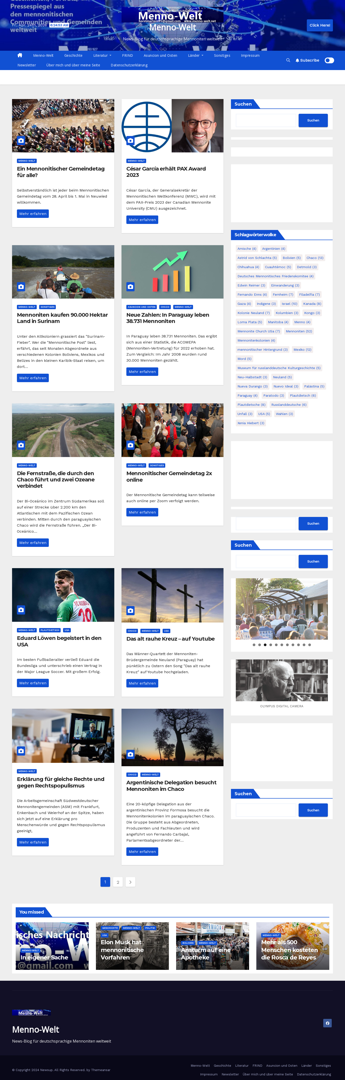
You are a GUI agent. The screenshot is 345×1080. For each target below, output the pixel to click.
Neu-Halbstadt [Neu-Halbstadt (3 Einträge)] (252, 377)
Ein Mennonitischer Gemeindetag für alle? (61, 171)
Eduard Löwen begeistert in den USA (59, 641)
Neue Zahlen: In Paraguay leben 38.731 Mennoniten (167, 318)
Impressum (250, 55)
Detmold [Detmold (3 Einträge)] (307, 267)
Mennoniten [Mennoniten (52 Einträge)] (299, 331)
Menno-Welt (172, 27)
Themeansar (100, 1070)
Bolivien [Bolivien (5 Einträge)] (292, 258)
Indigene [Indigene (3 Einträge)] (266, 304)
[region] (282, 609)
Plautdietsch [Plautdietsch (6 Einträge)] (303, 395)
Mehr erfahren (32, 213)
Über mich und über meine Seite (73, 65)
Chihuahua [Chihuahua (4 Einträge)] (248, 267)
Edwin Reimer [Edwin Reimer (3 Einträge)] (251, 285)
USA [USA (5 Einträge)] (264, 414)
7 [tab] (287, 645)
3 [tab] (265, 645)
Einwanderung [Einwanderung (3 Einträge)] (285, 285)
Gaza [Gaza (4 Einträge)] (244, 304)
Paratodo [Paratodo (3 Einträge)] (273, 395)
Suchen (243, 104)
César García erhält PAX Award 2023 (166, 171)
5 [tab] (276, 645)
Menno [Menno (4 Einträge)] (302, 322)
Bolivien (188, 943)
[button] (288, 60)
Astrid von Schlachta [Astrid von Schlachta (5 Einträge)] (257, 258)
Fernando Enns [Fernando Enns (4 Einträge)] (252, 294)
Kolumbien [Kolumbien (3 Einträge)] (287, 313)
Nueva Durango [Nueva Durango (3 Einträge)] (252, 386)
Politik (150, 928)
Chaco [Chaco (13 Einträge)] (315, 258)
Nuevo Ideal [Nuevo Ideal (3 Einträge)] (285, 386)
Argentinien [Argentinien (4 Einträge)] (273, 248)
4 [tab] (270, 645)
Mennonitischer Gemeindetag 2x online (169, 476)
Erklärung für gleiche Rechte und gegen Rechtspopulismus (60, 782)
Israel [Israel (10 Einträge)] (289, 304)
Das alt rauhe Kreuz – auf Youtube (170, 639)
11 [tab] (310, 645)
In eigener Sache (44, 957)
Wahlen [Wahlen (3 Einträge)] (284, 414)
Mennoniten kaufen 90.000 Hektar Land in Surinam (62, 318)
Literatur (102, 55)
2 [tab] (259, 645)
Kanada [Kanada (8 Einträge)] (312, 304)
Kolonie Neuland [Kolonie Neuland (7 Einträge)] (253, 313)
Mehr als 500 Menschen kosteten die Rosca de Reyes (289, 950)
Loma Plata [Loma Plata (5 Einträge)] (249, 322)
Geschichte (73, 55)
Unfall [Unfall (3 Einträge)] (244, 414)
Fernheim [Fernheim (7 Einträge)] (283, 294)
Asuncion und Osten (160, 55)
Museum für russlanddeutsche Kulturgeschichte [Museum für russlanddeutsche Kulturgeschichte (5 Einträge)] (279, 368)
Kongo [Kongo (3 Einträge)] (312, 313)
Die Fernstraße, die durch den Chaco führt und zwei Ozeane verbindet (55, 479)
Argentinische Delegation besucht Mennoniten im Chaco (171, 785)
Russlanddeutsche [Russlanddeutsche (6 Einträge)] (289, 405)
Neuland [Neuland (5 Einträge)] (282, 377)
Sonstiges (222, 55)
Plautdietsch (50, 630)
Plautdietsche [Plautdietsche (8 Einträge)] (251, 405)
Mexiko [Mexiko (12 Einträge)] (302, 349)
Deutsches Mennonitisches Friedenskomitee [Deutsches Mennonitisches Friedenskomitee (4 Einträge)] (275, 276)
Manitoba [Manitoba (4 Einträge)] (278, 322)
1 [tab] (254, 645)
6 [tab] (281, 645)
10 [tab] (304, 645)
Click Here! (320, 25)
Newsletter (26, 65)
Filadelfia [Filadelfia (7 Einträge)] (309, 294)
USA (67, 630)
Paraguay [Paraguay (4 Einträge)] (247, 395)
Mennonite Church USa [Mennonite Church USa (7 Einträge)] (258, 331)
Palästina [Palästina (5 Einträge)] (314, 386)
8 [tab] (293, 645)
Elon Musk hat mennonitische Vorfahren (122, 950)
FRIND (127, 55)
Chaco (165, 307)
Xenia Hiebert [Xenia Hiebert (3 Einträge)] (250, 423)
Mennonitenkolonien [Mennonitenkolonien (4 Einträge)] (256, 340)
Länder (195, 55)
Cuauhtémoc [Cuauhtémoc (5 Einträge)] (278, 267)
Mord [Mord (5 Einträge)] (244, 359)
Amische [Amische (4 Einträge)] (246, 248)
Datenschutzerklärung (129, 65)
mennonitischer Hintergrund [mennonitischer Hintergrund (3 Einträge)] (262, 349)
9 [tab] (298, 645)
